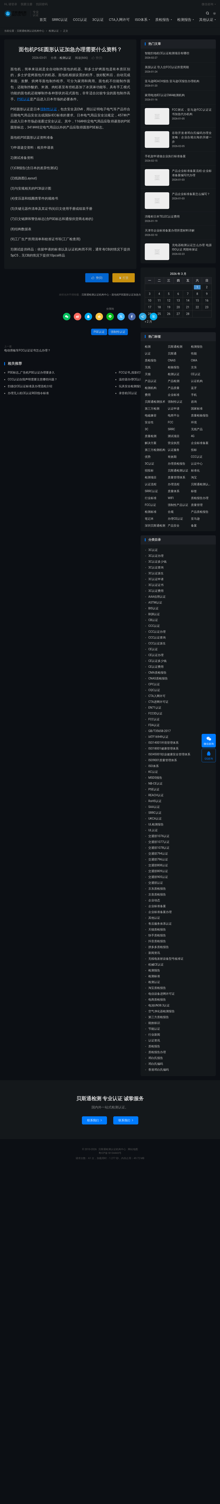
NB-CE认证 (155, 785)
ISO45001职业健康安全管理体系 (169, 756)
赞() (97, 60)
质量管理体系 (176, 479)
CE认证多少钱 (157, 663)
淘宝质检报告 (157, 990)
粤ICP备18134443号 (110, 1155)
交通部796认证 (158, 861)
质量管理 (197, 507)
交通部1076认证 (158, 838)
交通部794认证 (158, 855)
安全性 (149, 424)
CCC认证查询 (157, 639)
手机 (194, 397)
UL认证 (153, 832)
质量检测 (150, 438)
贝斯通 (172, 355)
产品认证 (150, 383)
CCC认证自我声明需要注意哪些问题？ (32, 381)
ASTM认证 (155, 604)
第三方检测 (152, 410)
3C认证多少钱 (157, 563)
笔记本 (149, 521)
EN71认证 (154, 709)
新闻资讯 (154, 955)
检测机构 (150, 390)
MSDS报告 (155, 779)
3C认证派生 (156, 575)
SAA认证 (154, 809)
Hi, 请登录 (10, 5)
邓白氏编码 (155, 1066)
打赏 (123, 280)
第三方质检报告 (158, 1019)
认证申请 (173, 410)
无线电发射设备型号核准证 (165, 960)
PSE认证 (23, 101)
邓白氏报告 (155, 1060)
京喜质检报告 (157, 896)
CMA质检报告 (157, 674)
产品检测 (173, 383)
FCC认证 (150, 507)
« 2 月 (148, 323)
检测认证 (54, 33)
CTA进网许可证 (158, 703)
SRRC (171, 431)
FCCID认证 (155, 715)
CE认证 (195, 376)
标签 (194, 493)
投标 (194, 452)
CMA (194, 362)
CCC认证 (80, 21)
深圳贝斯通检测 (155, 527)
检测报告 (184, 21)
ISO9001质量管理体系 (162, 762)
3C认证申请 (156, 581)
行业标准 (150, 500)
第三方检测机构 (155, 452)
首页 (43, 21)
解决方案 (150, 445)
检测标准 (150, 514)
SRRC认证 (60, 21)
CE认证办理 (156, 657)
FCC (170, 424)
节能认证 (154, 1030)
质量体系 (173, 493)
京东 (194, 369)
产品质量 (173, 390)
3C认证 (98, 21)
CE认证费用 (156, 668)
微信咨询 (207, 5)
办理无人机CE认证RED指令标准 (28, 395)
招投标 (149, 472)
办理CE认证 (175, 521)
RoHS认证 (155, 803)
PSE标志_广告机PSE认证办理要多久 (31, 374)
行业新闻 (154, 1036)
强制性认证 (48, 111)
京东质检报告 (157, 890)
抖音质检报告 (157, 943)
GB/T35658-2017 (159, 733)
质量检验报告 (200, 417)
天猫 (148, 376)
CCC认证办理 (157, 633)
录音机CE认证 (128, 395)
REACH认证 (156, 797)
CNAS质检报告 (158, 680)
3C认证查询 (156, 569)
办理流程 (173, 486)
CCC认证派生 (157, 645)
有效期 (172, 459)
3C (146, 431)
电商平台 (173, 417)
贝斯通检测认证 (178, 472)
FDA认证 (154, 727)
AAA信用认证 (157, 598)
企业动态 (154, 902)
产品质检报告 (200, 514)
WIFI (171, 500)
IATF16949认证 (158, 739)
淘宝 (194, 479)
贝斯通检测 (175, 349)
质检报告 (162, 21)
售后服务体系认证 (160, 925)
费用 (148, 397)
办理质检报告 (176, 466)
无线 (148, 369)
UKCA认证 (155, 820)
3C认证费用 (156, 593)
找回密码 (42, 5)
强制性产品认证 (178, 507)
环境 (194, 424)
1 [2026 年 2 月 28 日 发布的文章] (197, 289)
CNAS (171, 362)
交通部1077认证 (158, 844)
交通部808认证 (158, 867)
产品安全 (173, 527)
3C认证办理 (156, 558)
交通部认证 (155, 885)
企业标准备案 (200, 445)
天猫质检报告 (157, 931)
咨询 (194, 404)
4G (193, 438)
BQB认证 (154, 616)
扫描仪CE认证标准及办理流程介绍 (30, 388)
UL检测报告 (156, 826)
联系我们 (94, 1122)
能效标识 (154, 1025)
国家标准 (197, 410)
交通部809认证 (158, 873)
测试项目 (173, 438)
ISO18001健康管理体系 (163, 750)
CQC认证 (154, 692)
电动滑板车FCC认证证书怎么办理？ (27, 352)
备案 (194, 527)
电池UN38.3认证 (159, 1007)
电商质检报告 (157, 1001)
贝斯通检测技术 (155, 404)
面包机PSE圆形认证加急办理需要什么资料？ (70, 52)
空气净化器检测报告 (161, 1013)
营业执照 (173, 445)
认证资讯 (154, 1042)
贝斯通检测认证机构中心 (16, 14)
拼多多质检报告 (158, 949)
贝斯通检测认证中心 (201, 486)
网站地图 (133, 1151)
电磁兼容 (150, 417)
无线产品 (197, 431)
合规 (171, 514)
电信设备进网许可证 (161, 995)
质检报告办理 (200, 500)
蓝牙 (194, 390)
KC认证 (153, 774)
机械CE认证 (156, 966)
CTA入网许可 (119, 21)
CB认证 (153, 622)
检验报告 (173, 369)
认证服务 (173, 452)
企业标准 (173, 397)
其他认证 (206, 21)
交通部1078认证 (158, 849)
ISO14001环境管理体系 (163, 744)
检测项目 (150, 479)
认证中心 (197, 466)
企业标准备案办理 (160, 914)
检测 (148, 349)
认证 (148, 355)
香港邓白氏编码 (158, 1071)
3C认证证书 (156, 587)
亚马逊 (195, 521)
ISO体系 (141, 21)
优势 (148, 459)
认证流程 (150, 486)
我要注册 (26, 5)
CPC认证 (154, 686)
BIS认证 (153, 610)
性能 (194, 355)
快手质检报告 (157, 937)
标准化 (195, 472)
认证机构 (197, 383)
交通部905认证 (158, 879)
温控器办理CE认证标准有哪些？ (139, 381)
